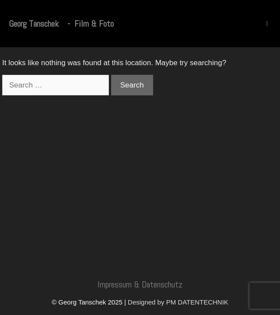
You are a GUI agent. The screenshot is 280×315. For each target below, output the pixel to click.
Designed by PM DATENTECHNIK (178, 302)
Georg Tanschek (34, 23)
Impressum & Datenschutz (140, 284)
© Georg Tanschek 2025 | (90, 302)
